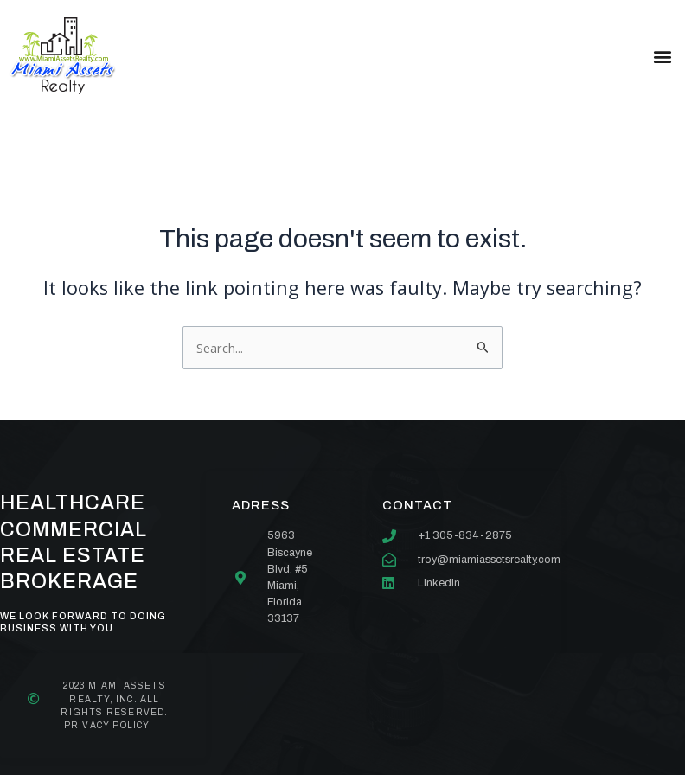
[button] (662, 56)
